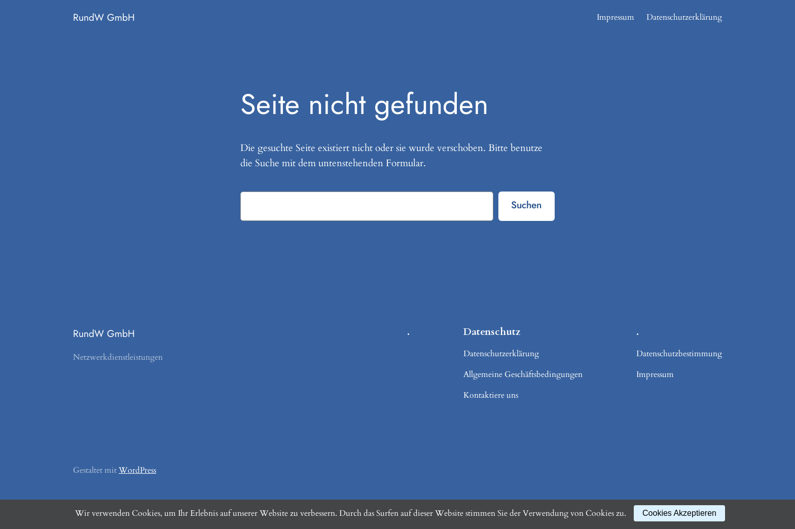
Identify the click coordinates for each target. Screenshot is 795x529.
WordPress (137, 470)
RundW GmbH (104, 17)
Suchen (526, 205)
